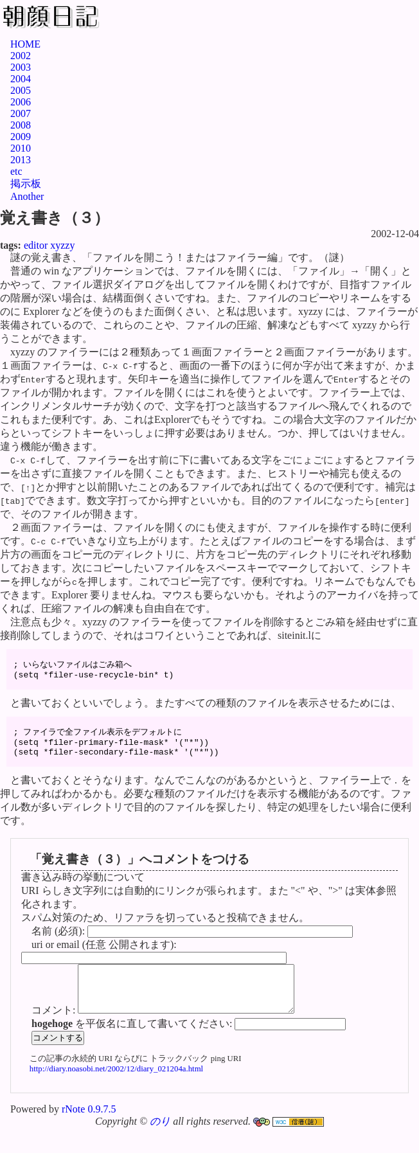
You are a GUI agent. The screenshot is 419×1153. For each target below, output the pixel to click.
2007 (20, 113)
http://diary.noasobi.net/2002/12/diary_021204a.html (116, 1093)
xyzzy (62, 245)
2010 (20, 148)
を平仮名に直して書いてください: (133, 1047)
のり (160, 1145)
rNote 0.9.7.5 (89, 1133)
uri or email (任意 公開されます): (104, 959)
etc (16, 171)
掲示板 (25, 183)
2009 (20, 136)
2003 (20, 67)
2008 (20, 125)
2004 (20, 78)
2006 (20, 101)
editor (36, 245)
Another (27, 196)
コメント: (54, 1034)
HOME (25, 44)
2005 (20, 90)
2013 (20, 159)
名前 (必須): (59, 945)
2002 (20, 55)
